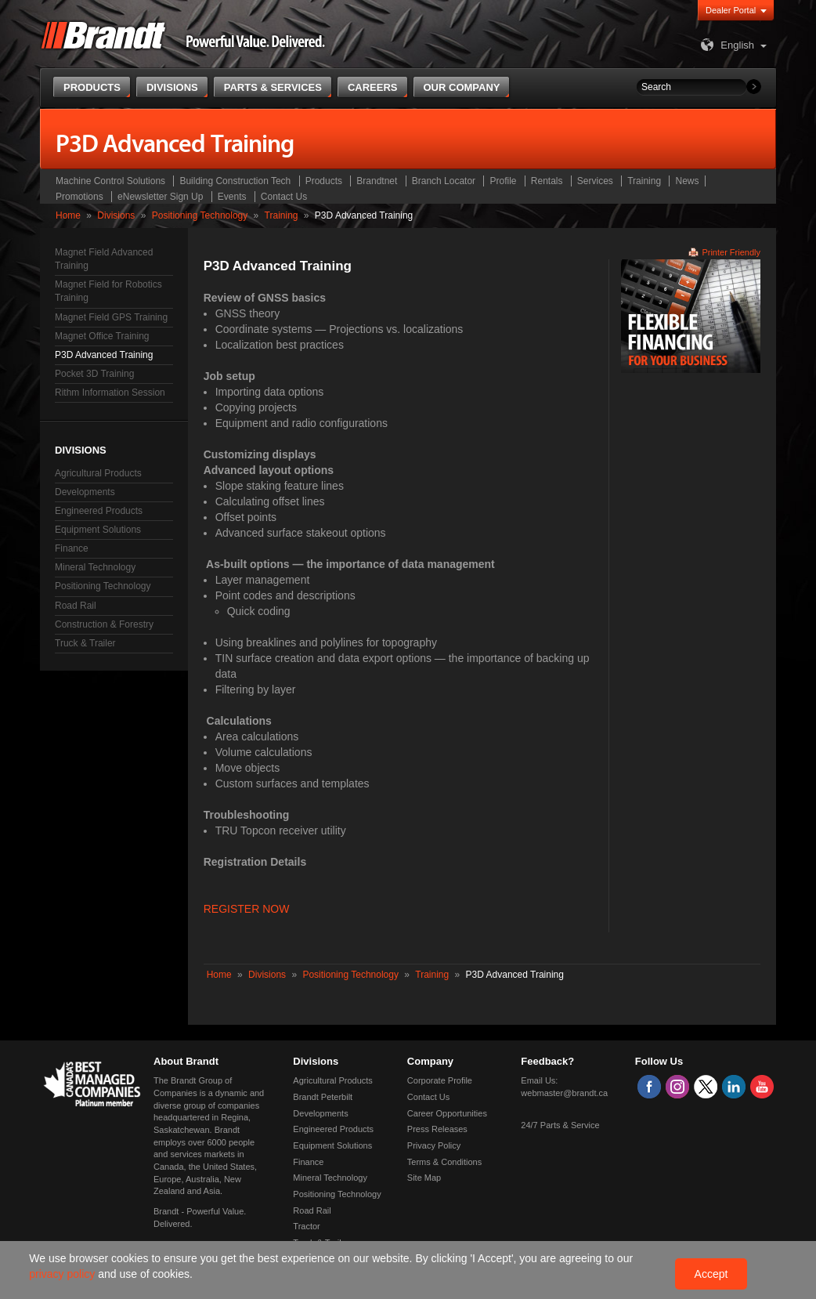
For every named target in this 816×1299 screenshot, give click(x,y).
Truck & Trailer (85, 643)
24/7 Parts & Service (560, 1125)
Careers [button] (373, 87)
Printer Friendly (731, 252)
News (687, 180)
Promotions (79, 196)
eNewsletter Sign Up (160, 196)
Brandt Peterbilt (322, 1097)
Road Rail (75, 605)
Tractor (306, 1226)
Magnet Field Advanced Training (104, 259)
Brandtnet (376, 180)
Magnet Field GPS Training (111, 317)
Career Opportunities (447, 1113)
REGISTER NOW (247, 909)
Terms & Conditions (444, 1162)
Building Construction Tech (235, 180)
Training (644, 180)
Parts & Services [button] (273, 87)
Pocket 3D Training (94, 373)
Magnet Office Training (102, 336)
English (725, 45)
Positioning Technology (200, 215)
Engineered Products (99, 510)
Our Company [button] (462, 87)
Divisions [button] (172, 87)
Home (68, 215)
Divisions (116, 215)
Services (595, 180)
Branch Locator (443, 180)
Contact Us (284, 196)
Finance (71, 548)
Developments (85, 492)
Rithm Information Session (110, 392)
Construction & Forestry (104, 624)
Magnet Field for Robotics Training (108, 291)
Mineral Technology (95, 567)
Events (232, 196)
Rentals (547, 180)
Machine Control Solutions (110, 180)
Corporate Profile (439, 1080)
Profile (502, 180)
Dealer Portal (731, 10)
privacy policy (63, 1274)
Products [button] (92, 87)
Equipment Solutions (98, 529)
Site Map (424, 1177)
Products (323, 180)
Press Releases (437, 1129)
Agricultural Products (98, 473)
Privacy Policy (433, 1145)
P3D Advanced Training (104, 354)
